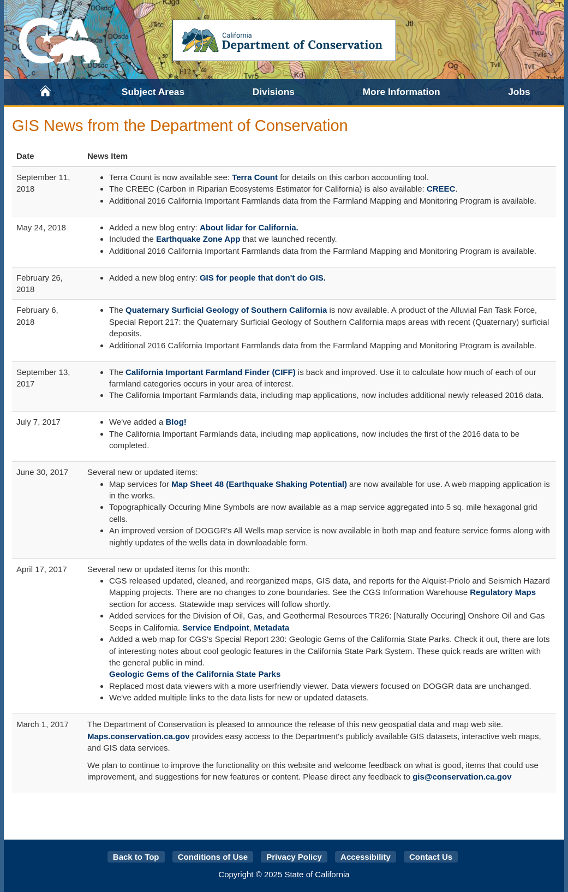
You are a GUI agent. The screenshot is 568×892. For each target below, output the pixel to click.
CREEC (441, 188)
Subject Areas (153, 91)
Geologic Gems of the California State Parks (194, 674)
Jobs (519, 91)
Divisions (274, 91)
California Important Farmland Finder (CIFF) (210, 372)
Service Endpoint (215, 627)
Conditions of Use (213, 856)
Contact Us (430, 856)
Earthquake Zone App (198, 238)
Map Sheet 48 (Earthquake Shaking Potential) (259, 484)
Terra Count (255, 177)
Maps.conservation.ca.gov (138, 736)
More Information (401, 91)
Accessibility (365, 856)
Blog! (176, 421)
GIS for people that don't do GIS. (263, 277)
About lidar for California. (249, 227)
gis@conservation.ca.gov (461, 776)
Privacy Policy (294, 856)
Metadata (271, 627)
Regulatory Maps (503, 592)
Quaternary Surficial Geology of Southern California (226, 309)
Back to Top (136, 856)
